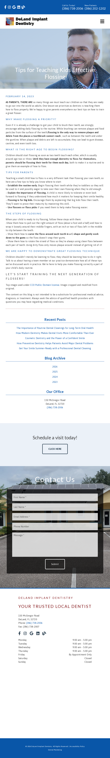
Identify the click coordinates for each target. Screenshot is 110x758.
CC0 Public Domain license (44, 285)
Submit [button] (55, 564)
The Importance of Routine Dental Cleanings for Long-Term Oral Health (55, 328)
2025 (55, 371)
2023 (55, 382)
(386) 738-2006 (72, 8)
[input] (55, 497)
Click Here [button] (55, 449)
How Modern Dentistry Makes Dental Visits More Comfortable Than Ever (55, 333)
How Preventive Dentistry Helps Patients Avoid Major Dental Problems (55, 343)
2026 (55, 366)
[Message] (55, 544)
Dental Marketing (55, 750)
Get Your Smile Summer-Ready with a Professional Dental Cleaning (55, 348)
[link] (5, 7)
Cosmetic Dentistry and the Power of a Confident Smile (55, 338)
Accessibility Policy (77, 746)
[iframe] (55, 699)
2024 (55, 376)
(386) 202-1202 (95, 8)
